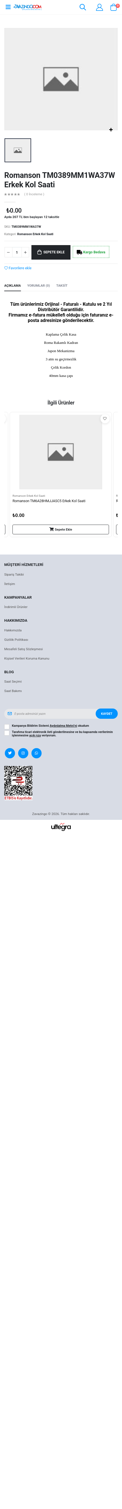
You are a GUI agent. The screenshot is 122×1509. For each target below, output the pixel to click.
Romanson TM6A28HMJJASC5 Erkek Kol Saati (48, 501)
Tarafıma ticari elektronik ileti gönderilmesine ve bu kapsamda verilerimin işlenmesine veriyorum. (62, 733)
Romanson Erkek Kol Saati (35, 234)
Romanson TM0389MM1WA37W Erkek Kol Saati (51, 180)
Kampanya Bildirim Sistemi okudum (50, 726)
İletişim (9, 584)
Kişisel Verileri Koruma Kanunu (26, 658)
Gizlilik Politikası (16, 640)
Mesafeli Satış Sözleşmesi (23, 649)
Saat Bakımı (13, 691)
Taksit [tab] (62, 286)
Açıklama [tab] (12, 286)
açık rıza (35, 735)
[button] (83, 8)
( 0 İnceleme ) (34, 194)
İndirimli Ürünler (15, 607)
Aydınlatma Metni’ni (63, 726)
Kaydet (106, 714)
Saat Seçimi (13, 681)
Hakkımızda (13, 630)
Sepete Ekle (54, 252)
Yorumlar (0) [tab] (38, 286)
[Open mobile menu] (8, 7)
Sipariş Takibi (14, 574)
